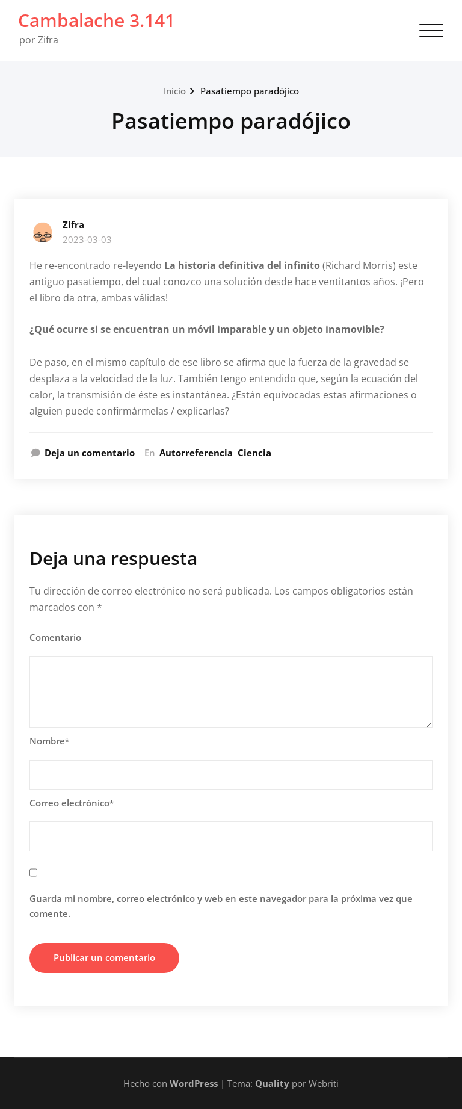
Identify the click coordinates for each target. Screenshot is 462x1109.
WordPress (194, 1083)
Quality (272, 1083)
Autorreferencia (196, 452)
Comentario (55, 637)
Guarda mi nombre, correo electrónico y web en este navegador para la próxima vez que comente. (221, 906)
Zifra (73, 224)
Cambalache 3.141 (96, 20)
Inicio (175, 91)
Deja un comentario (90, 452)
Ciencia (254, 452)
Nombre (49, 741)
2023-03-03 (87, 239)
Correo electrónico (71, 803)
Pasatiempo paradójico (249, 91)
